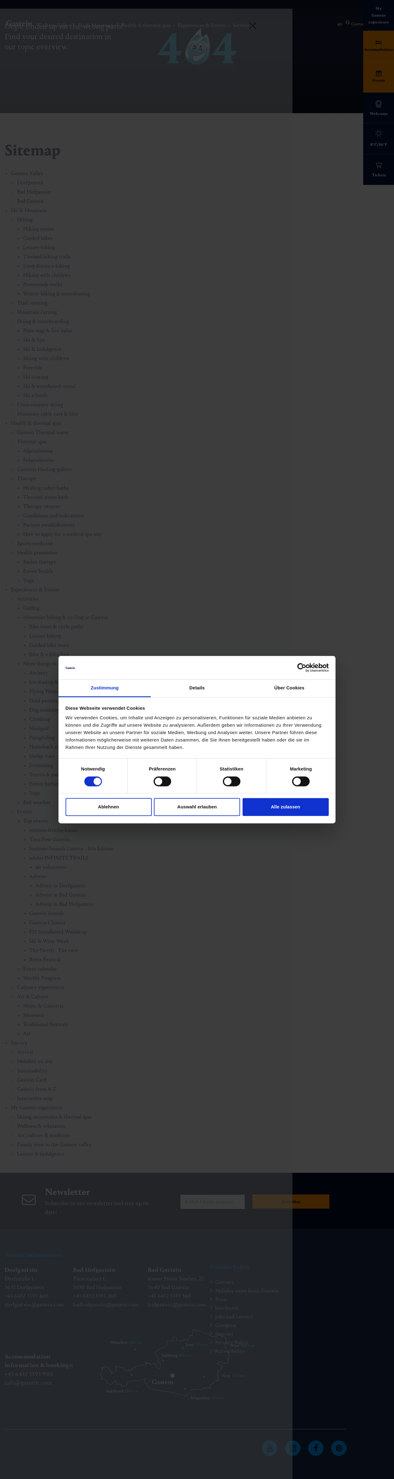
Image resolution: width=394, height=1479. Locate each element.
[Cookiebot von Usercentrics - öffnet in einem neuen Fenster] (302, 667)
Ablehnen (108, 807)
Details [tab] (197, 688)
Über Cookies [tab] (289, 688)
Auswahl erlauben (197, 807)
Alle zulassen (285, 807)
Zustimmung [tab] (105, 688)
